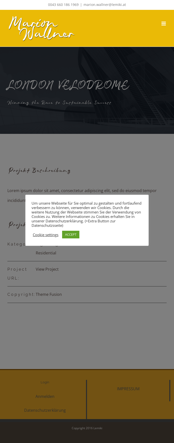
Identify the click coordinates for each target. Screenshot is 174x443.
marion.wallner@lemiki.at (105, 4)
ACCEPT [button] (70, 234)
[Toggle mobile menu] (164, 23)
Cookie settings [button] (45, 234)
